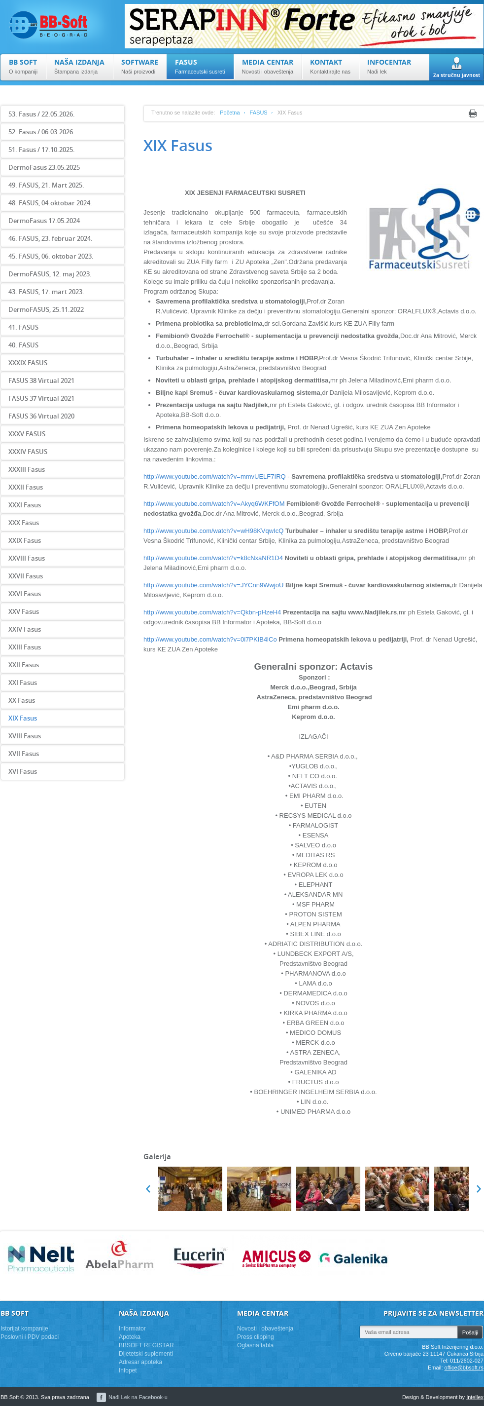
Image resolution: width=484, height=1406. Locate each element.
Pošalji (470, 1332)
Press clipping (255, 1336)
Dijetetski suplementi (146, 1353)
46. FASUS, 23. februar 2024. (50, 238)
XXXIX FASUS (27, 362)
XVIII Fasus (24, 735)
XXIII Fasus (24, 647)
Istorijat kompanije (24, 1328)
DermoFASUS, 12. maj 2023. (50, 273)
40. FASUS (23, 345)
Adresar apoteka (140, 1362)
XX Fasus (21, 700)
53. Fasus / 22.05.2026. (41, 114)
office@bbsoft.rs (464, 1367)
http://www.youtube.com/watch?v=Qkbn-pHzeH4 (212, 612)
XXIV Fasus (24, 629)
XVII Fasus (23, 753)
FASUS (259, 112)
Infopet (128, 1370)
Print (473, 113)
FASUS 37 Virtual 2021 (41, 398)
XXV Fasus (23, 611)
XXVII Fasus (25, 575)
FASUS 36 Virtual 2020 (41, 416)
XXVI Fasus (24, 593)
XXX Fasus (23, 522)
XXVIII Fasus (26, 558)
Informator (132, 1328)
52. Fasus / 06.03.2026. (41, 131)
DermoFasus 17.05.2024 (44, 220)
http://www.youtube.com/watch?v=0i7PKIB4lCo (210, 639)
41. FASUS (23, 327)
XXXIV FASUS (27, 451)
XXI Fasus (22, 682)
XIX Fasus (22, 718)
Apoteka (129, 1336)
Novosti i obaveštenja (265, 1328)
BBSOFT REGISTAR (146, 1345)
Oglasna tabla (255, 1345)
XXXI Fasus (24, 504)
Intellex (475, 1397)
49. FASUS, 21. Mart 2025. (46, 185)
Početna (230, 112)
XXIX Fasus (24, 540)
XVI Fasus (22, 771)
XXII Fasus (23, 664)
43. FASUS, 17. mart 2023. (46, 291)
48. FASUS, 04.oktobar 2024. (50, 202)
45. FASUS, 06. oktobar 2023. (51, 256)
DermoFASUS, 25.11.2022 (46, 309)
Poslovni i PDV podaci (29, 1336)
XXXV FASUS (26, 433)
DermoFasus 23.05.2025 (44, 167)
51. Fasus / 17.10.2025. (41, 149)
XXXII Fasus (25, 487)
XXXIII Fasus (26, 469)
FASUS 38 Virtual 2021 (41, 380)
